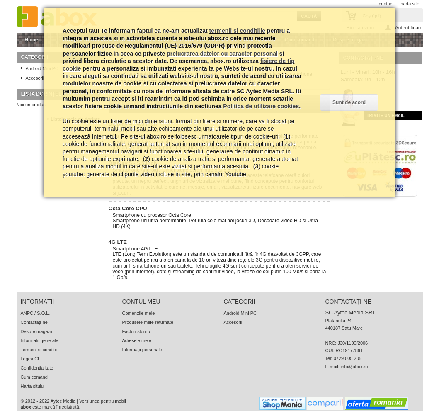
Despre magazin (37, 331)
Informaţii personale (142, 349)
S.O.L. (43, 313)
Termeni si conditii (39, 349)
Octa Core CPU (128, 208)
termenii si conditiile (237, 30)
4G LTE (118, 242)
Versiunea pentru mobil (102, 401)
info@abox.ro (354, 366)
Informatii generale (39, 340)
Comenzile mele (138, 313)
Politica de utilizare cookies (261, 106)
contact (386, 3)
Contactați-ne (34, 322)
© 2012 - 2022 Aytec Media (48, 401)
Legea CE (31, 358)
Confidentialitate (37, 367)
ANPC (27, 313)
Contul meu (141, 301)
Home (31, 42)
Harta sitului (33, 386)
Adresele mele (136, 340)
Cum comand (34, 377)
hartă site (409, 3)
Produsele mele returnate (148, 322)
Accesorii (233, 322)
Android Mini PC (240, 313)
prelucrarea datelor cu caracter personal (222, 53)
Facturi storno (136, 331)
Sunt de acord (349, 102)
